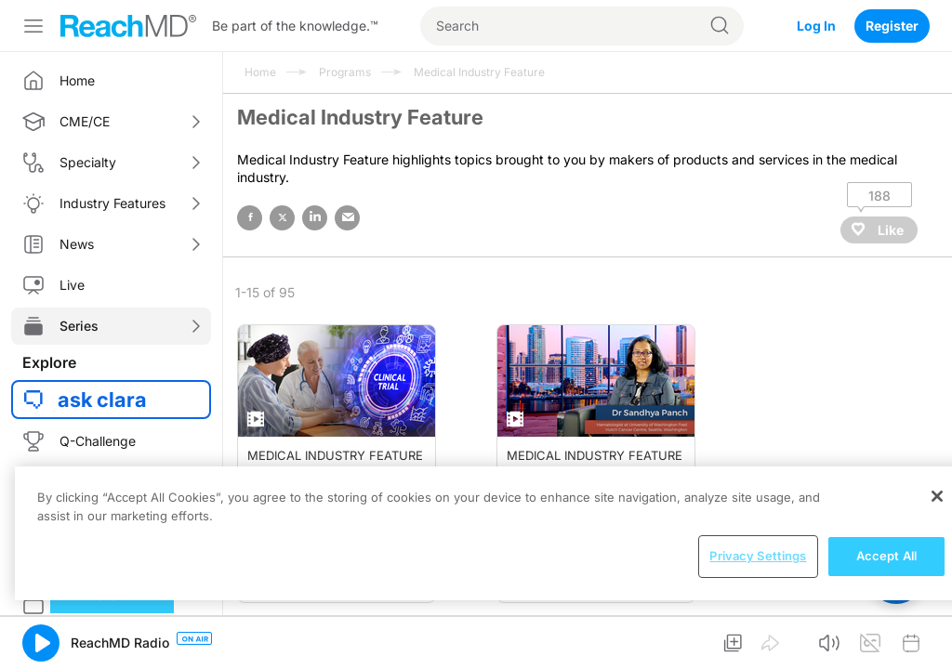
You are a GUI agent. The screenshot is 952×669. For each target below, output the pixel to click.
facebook (249, 217)
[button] (41, 643)
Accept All (886, 555)
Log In (816, 25)
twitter (282, 217)
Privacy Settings (757, 555)
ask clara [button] (102, 399)
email (347, 217)
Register (892, 25)
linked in (314, 217)
